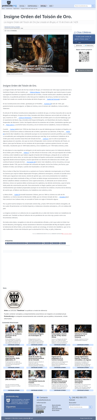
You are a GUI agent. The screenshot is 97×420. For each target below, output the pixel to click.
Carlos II (45, 139)
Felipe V (26, 152)
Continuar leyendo (13, 345)
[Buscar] (83, 6)
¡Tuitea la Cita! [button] (89, 45)
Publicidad (72, 400)
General (47, 243)
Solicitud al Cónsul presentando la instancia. (81, 335)
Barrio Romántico (57, 408)
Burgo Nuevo (55, 410)
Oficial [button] (43, 6)
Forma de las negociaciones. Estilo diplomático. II (12, 358)
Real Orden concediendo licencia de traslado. (36, 381)
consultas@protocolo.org (44, 400)
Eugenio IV (47, 104)
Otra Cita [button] (79, 45)
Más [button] (50, 6)
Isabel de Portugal (53, 99)
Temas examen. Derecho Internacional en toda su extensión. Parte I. (59, 381)
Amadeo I (63, 197)
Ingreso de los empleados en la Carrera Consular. (57, 358)
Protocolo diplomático (35, 243)
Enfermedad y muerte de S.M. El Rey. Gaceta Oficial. (59, 335)
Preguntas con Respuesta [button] (84, 70)
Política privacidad (41, 407)
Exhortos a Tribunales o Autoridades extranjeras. (83, 381)
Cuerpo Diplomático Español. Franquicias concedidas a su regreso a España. (83, 359)
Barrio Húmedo (56, 405)
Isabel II (17, 194)
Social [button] (21, 6)
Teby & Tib (55, 407)
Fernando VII (31, 162)
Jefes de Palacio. (10, 379)
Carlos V (12, 129)
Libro (63, 243)
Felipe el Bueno (35, 92)
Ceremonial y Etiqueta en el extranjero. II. (36, 334)
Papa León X (10, 125)
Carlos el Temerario (25, 118)
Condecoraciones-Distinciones (16, 243)
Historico (56, 243)
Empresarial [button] (32, 6)
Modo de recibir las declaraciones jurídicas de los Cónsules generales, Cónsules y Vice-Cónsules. (36, 360)
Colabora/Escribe (40, 408)
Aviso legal (39, 405)
